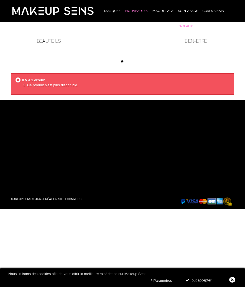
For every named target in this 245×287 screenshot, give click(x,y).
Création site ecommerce (63, 199)
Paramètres (161, 280)
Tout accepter (198, 280)
